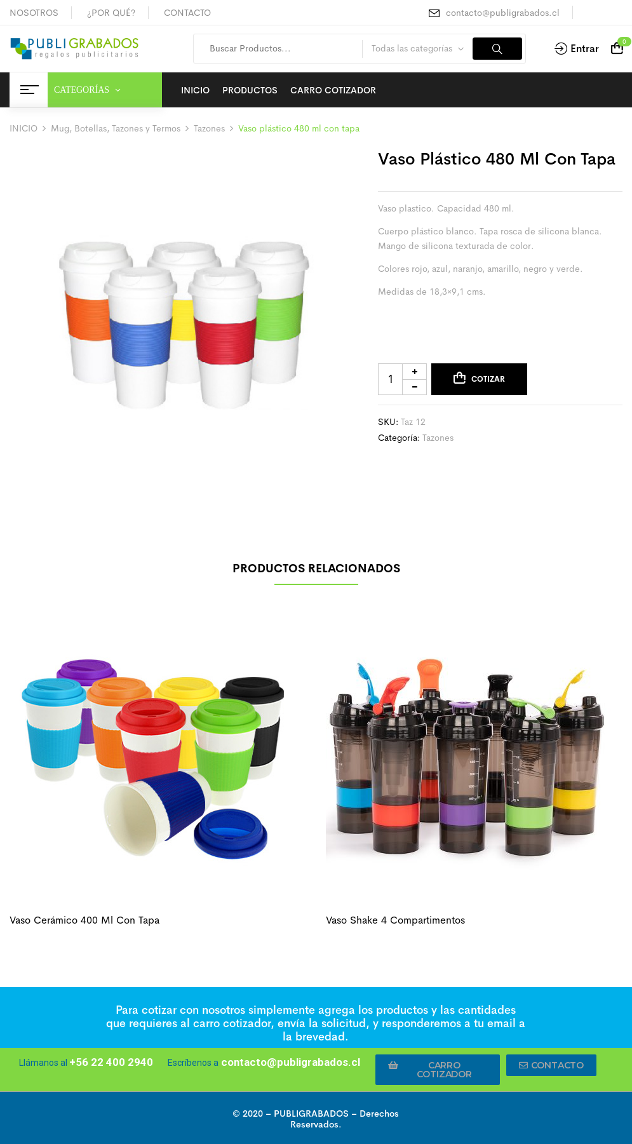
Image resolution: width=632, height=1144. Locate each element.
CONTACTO (187, 12)
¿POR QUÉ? (111, 12)
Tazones (209, 128)
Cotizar (488, 379)
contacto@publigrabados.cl (503, 12)
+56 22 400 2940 (111, 1062)
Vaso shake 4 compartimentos (395, 920)
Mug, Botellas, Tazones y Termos (115, 128)
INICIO (23, 128)
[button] (437, 1069)
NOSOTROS (34, 12)
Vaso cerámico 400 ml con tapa (84, 920)
